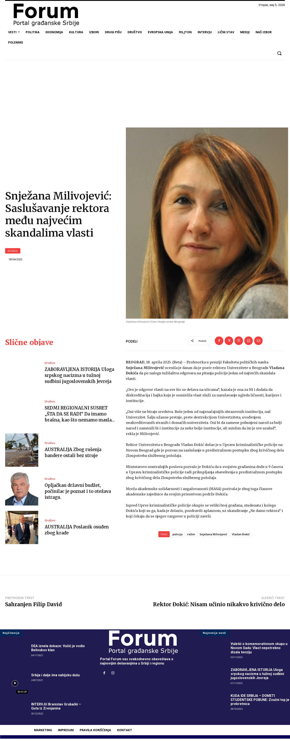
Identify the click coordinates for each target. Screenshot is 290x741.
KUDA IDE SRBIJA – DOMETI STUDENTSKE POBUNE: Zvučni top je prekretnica (260, 702)
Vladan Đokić (241, 536)
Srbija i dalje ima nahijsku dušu (55, 677)
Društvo (12, 252)
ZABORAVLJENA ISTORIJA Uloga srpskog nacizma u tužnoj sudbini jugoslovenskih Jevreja (79, 377)
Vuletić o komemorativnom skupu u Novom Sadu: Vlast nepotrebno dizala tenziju (259, 650)
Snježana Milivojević (213, 536)
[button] (279, 53)
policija (177, 536)
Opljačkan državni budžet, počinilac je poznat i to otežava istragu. (78, 493)
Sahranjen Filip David (33, 606)
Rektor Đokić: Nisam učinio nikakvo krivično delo (219, 606)
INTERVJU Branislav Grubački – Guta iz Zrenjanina (56, 708)
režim (191, 536)
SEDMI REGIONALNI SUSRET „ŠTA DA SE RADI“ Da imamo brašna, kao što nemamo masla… (80, 416)
